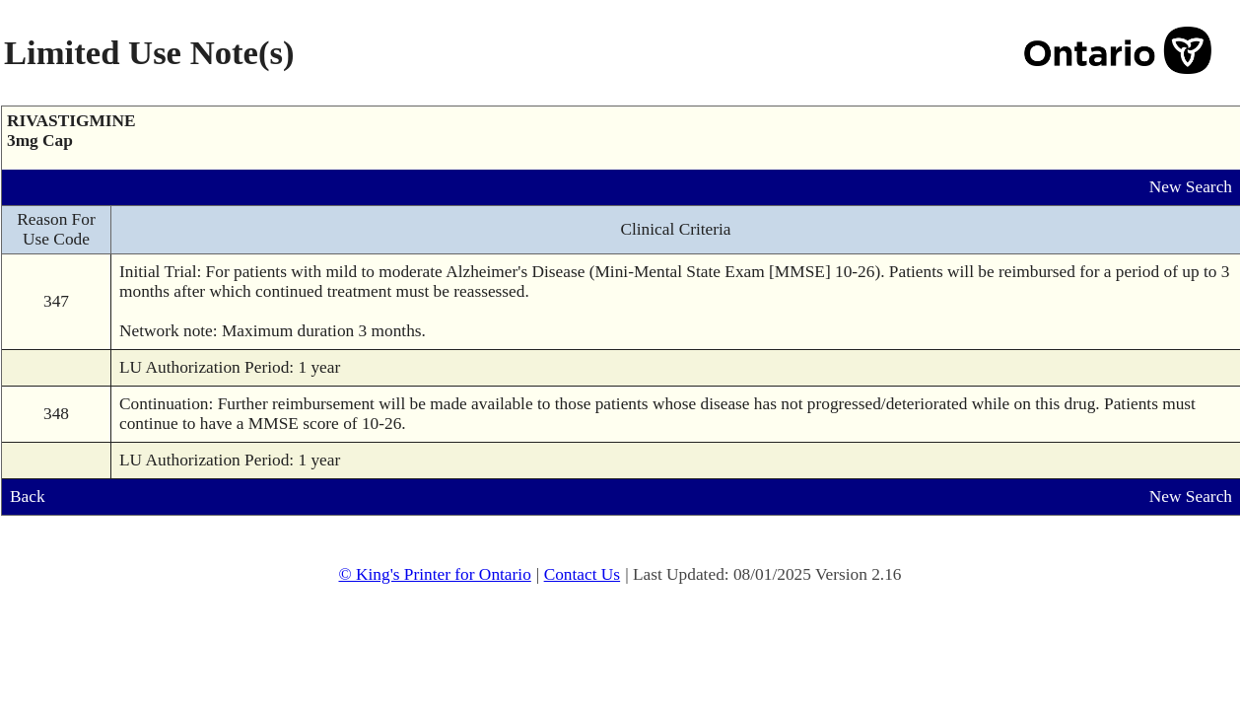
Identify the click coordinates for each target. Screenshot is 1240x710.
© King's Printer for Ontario (434, 574)
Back (27, 496)
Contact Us (582, 574)
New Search (1190, 187)
